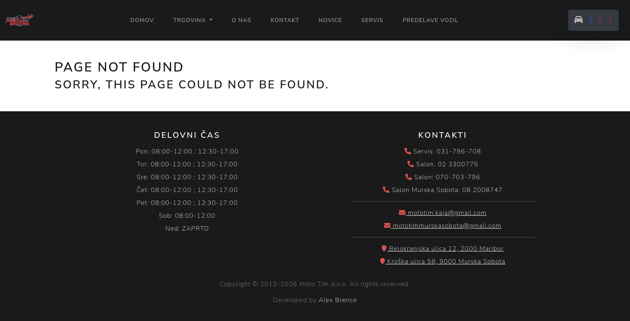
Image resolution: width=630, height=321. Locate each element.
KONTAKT (284, 20)
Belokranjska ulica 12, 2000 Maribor (442, 248)
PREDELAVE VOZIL (430, 20)
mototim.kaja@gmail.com (443, 213)
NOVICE (330, 20)
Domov (142, 20)
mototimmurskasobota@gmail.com (442, 225)
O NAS (242, 20)
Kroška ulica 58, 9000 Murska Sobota (442, 261)
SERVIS (372, 20)
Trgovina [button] (190, 20)
